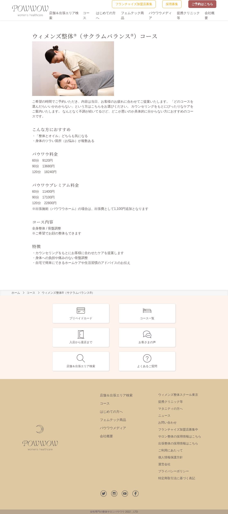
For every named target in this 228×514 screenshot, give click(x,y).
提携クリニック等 (170, 401)
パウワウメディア (113, 428)
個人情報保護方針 (170, 457)
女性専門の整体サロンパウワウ (107, 511)
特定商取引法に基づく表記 (176, 478)
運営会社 (164, 464)
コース (31, 292)
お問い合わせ (167, 422)
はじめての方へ (111, 411)
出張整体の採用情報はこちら (178, 443)
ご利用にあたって (170, 450)
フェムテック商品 (113, 420)
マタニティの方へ (170, 408)
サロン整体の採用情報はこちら (179, 436)
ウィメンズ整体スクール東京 (178, 394)
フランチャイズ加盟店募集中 (178, 429)
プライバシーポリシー (173, 471)
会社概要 (106, 436)
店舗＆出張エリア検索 (116, 395)
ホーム (15, 292)
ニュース (164, 415)
